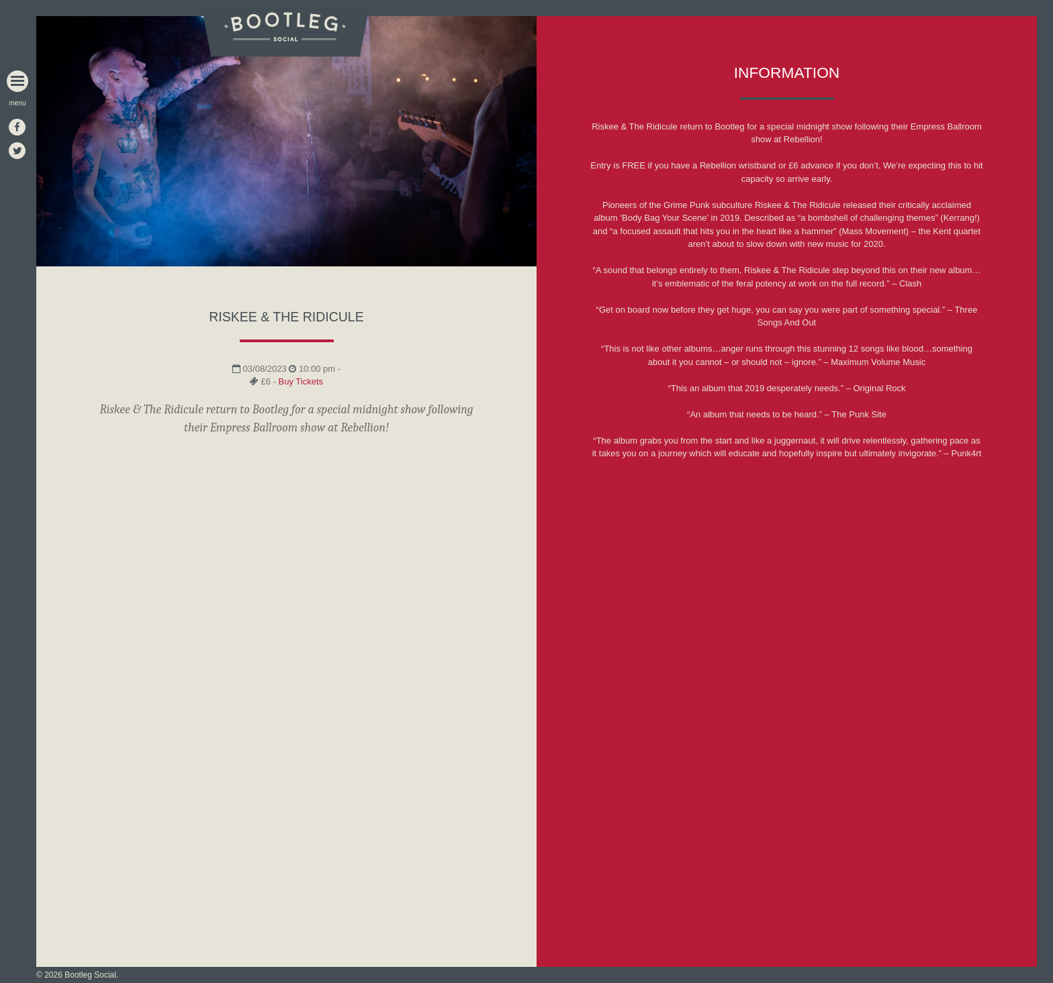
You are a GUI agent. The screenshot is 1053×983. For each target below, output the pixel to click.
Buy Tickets (301, 381)
